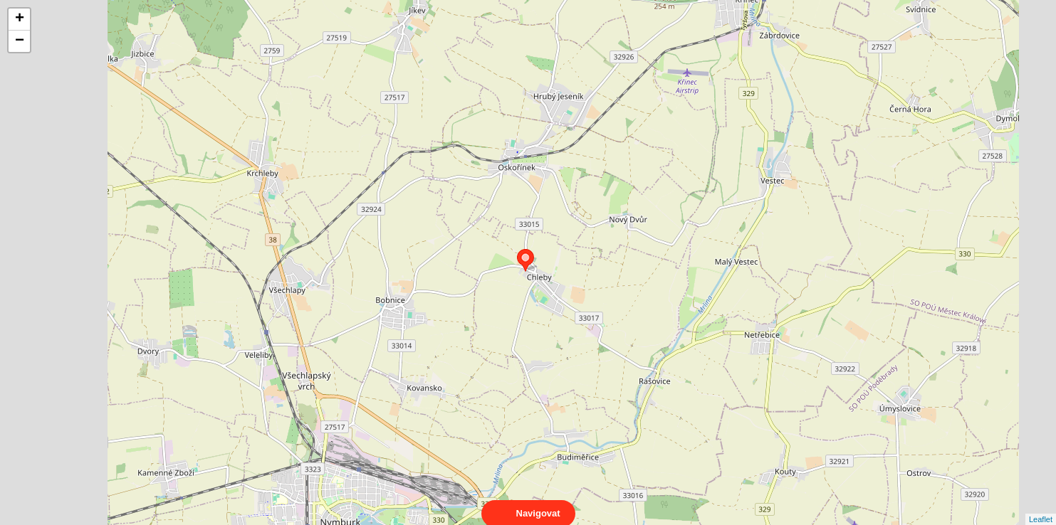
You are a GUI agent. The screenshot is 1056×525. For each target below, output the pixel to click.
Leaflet (1040, 506)
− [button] (19, 41)
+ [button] (19, 19)
